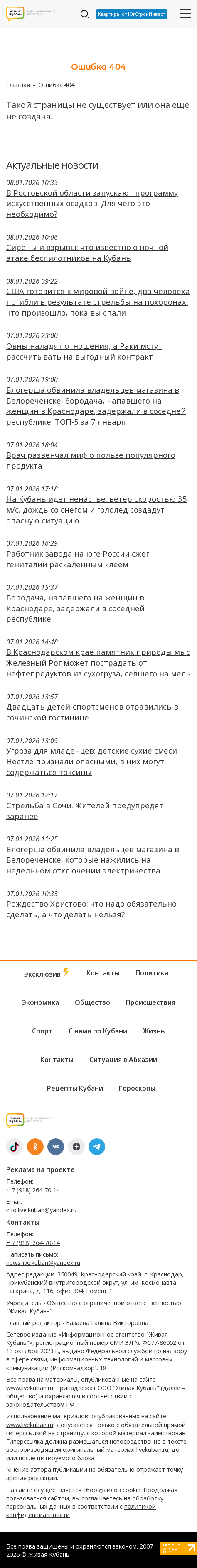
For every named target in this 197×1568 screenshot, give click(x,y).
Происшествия (150, 1002)
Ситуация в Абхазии (123, 1059)
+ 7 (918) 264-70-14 (33, 1190)
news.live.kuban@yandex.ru (43, 1263)
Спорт (42, 1031)
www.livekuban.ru (29, 1388)
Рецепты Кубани (75, 1088)
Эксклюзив (47, 973)
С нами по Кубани (98, 1031)
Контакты (103, 972)
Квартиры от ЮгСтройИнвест (131, 14)
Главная (18, 84)
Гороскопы (137, 1088)
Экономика (40, 1002)
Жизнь (154, 1031)
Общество (92, 1002)
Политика (151, 972)
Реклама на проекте (40, 1169)
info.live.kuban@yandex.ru (41, 1210)
